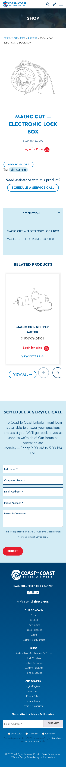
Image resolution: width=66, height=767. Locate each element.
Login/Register (33, 686)
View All (20, 374)
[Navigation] (61, 4)
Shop (15, 38)
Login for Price (33, 149)
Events (34, 635)
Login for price (32, 348)
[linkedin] (37, 592)
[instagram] (33, 592)
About (34, 615)
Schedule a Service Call (33, 187)
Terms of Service (35, 536)
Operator (33, 733)
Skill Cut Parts (18, 170)
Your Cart (33, 691)
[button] (57, 372)
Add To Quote (18, 164)
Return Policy (33, 696)
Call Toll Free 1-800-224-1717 (33, 586)
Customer (50, 733)
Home (7, 38)
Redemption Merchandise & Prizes (34, 653)
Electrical (32, 38)
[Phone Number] (54, 4)
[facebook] (29, 592)
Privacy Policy (33, 701)
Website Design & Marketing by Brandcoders (33, 757)
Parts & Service (34, 673)
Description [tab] (31, 213)
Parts (23, 38)
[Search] (47, 4)
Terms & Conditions (33, 706)
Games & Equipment (34, 640)
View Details (30, 356)
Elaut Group (41, 601)
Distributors (34, 625)
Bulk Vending (34, 658)
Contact (34, 620)
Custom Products (34, 668)
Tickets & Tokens (34, 663)
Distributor (16, 733)
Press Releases (34, 630)
